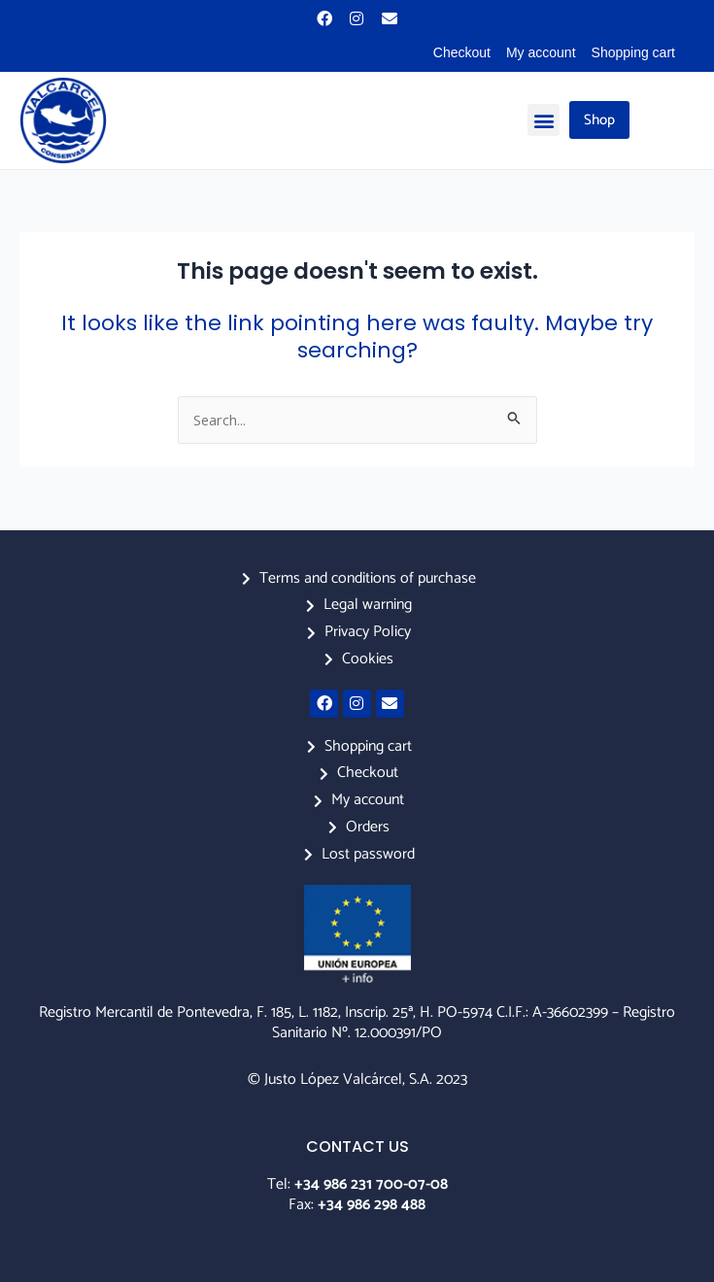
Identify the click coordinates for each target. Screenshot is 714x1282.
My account (541, 52)
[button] (543, 120)
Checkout (462, 52)
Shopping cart (633, 52)
